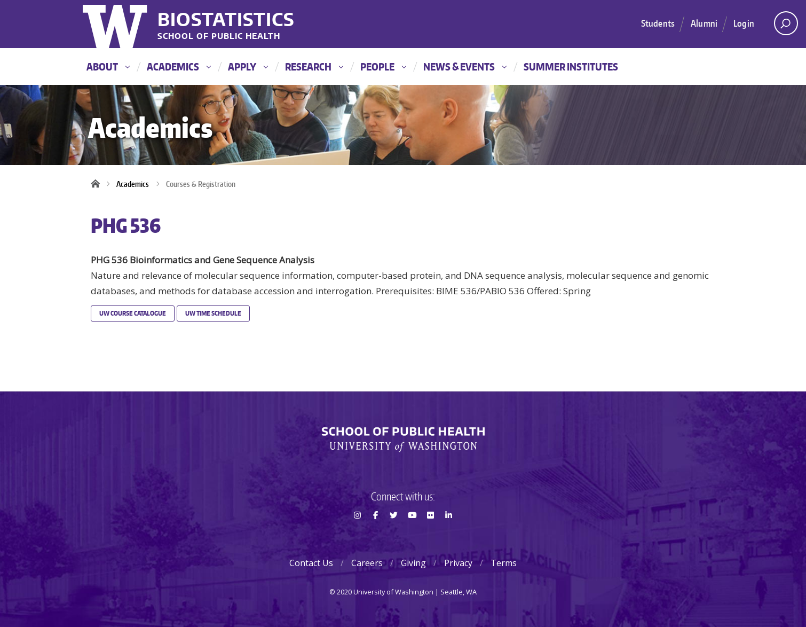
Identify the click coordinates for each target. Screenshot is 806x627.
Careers (367, 563)
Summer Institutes (571, 66)
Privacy (458, 563)
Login (743, 23)
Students (658, 23)
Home (99, 184)
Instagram (357, 534)
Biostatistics (226, 19)
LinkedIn (448, 534)
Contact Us (311, 563)
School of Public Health (218, 37)
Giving (413, 563)
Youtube (412, 534)
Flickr (430, 534)
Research (314, 66)
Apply (248, 66)
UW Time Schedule (213, 313)
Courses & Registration (200, 184)
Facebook (375, 534)
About (108, 66)
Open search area (782, 26)
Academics (179, 66)
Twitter (393, 534)
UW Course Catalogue (132, 313)
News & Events (465, 66)
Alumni (704, 23)
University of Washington (116, 24)
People (383, 66)
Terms (504, 563)
